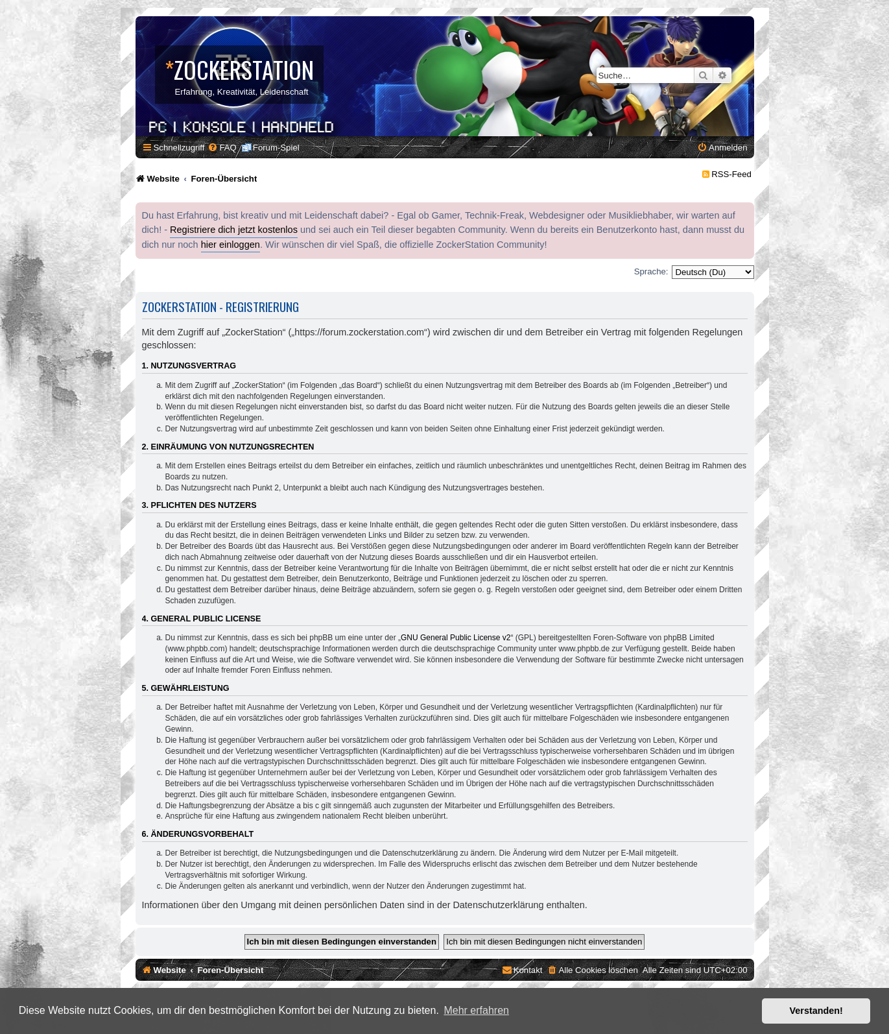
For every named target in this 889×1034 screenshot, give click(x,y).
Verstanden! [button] (816, 1010)
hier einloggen (230, 244)
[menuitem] (221, 147)
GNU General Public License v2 (455, 637)
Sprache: (651, 271)
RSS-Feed (731, 174)
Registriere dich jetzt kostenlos (234, 229)
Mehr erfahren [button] (476, 1010)
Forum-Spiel (276, 147)
